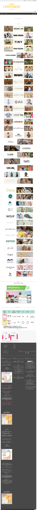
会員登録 (34, 0)
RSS (4, 350)
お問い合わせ (5, 13)
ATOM (6, 350)
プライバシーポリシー (6, 352)
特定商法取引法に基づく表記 (6, 351)
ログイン (30, 0)
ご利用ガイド (2, 13)
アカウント (26, 0)
